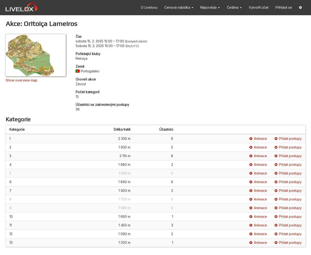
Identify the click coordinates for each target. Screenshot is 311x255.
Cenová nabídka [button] (178, 7)
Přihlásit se (284, 7)
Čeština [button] (234, 7)
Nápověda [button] (210, 7)
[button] (300, 7)
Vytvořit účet (258, 7)
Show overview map (21, 80)
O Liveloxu (149, 7)
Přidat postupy (288, 138)
